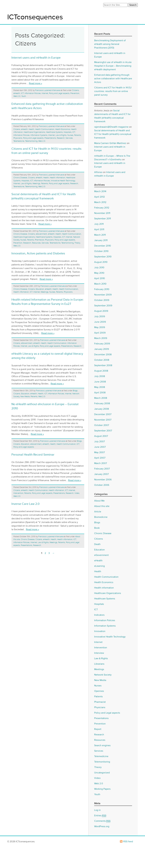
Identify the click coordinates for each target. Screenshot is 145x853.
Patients (77, 135)
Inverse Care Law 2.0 (25, 504)
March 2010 (100, 283)
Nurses (70, 135)
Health (31, 129)
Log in (97, 810)
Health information (57, 177)
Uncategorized (102, 772)
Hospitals (67, 132)
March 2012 (100, 202)
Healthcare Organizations (34, 132)
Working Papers (102, 788)
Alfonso (98, 172)
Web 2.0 (16, 96)
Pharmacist (39, 240)
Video (76, 493)
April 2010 (99, 278)
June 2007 (100, 446)
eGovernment (41, 234)
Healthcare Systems (54, 132)
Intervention (18, 493)
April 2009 (100, 332)
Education (40, 289)
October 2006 (101, 485)
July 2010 (99, 267)
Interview (99, 653)
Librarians (99, 663)
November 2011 (102, 213)
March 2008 (100, 398)
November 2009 (103, 294)
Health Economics (62, 129)
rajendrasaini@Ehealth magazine (111, 126)
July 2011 (99, 224)
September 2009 (103, 305)
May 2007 (99, 452)
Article (97, 511)
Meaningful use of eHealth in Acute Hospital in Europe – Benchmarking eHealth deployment (113, 66)
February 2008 (102, 403)
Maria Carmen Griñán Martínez (110, 143)
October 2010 (101, 251)
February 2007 (102, 468)
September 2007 (103, 430)
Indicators (99, 614)
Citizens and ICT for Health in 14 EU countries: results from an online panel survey (112, 91)
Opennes (99, 691)
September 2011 (102, 218)
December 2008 (103, 354)
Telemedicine (18, 141)
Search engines (102, 745)
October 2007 (101, 425)
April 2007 (99, 457)
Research (61, 138)
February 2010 (101, 289)
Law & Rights (61, 135)
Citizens (75, 90)
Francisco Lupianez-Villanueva (47, 90)
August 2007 (101, 436)
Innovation (99, 631)
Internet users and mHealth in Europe (36, 58)
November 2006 (103, 479)
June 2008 (100, 381)
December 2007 (102, 414)
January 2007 (101, 474)
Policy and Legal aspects (59, 93)
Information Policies (33, 93)
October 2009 (101, 300)
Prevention (74, 93)
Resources (36, 243)
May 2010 (99, 272)
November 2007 (102, 419)
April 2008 (100, 392)
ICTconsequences (35, 17)
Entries (100, 815)
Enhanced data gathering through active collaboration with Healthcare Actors (113, 78)
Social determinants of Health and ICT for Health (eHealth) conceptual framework (112, 134)
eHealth (16, 93)
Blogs (75, 390)
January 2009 (101, 349)
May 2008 (99, 387)
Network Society (103, 674)
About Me (99, 500)
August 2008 (101, 370)
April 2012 (99, 196)
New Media (25, 396)
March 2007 (100, 463)
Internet (45, 93)
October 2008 (101, 359)
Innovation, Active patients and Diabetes (38, 253)
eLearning (99, 566)
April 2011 (99, 229)
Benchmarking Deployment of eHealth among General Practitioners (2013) (110, 44)
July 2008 (99, 376)
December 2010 (102, 245)
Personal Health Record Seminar (32, 454)
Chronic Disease (20, 177)
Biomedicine (100, 517)
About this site (101, 506)
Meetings (36, 183)
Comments (102, 821)
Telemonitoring (31, 141)
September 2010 (103, 256)
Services (69, 138)
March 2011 (100, 234)
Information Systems (38, 135)
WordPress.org (101, 826)
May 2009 (99, 327)
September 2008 (103, 365)
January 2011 (100, 240)
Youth (23, 96)
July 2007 (99, 441)
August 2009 (101, 311)
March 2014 (100, 191)
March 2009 (100, 338)
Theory (77, 243)
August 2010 (100, 262)
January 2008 (101, 408)
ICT (22, 93)
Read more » (35, 83)
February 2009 (102, 343)
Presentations (50, 138)
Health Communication (44, 129)
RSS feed (128, 841)
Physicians (17, 138)
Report (97, 729)
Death (97, 544)
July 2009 (99, 316)
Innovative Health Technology (63, 180)
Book (97, 527)
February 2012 (101, 207)
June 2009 (100, 321)
